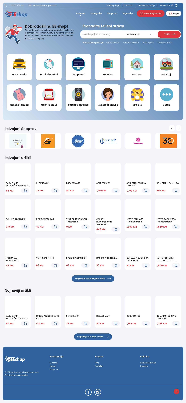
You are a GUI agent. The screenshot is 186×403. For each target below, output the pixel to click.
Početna (80, 13)
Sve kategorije (133, 34)
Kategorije (96, 13)
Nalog (52, 366)
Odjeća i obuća (165, 42)
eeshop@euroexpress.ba (42, 5)
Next (179, 128)
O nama (54, 362)
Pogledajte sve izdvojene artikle (93, 278)
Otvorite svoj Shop (146, 5)
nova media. (22, 375)
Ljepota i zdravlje (131, 42)
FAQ (97, 362)
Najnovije (128, 13)
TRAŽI (170, 34)
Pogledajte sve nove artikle (93, 336)
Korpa (173, 13)
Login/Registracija (151, 13)
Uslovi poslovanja (148, 362)
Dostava (144, 366)
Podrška (99, 366)
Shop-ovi (112, 13)
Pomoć (129, 5)
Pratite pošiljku (113, 5)
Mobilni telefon (112, 42)
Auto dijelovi (148, 42)
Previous (172, 128)
